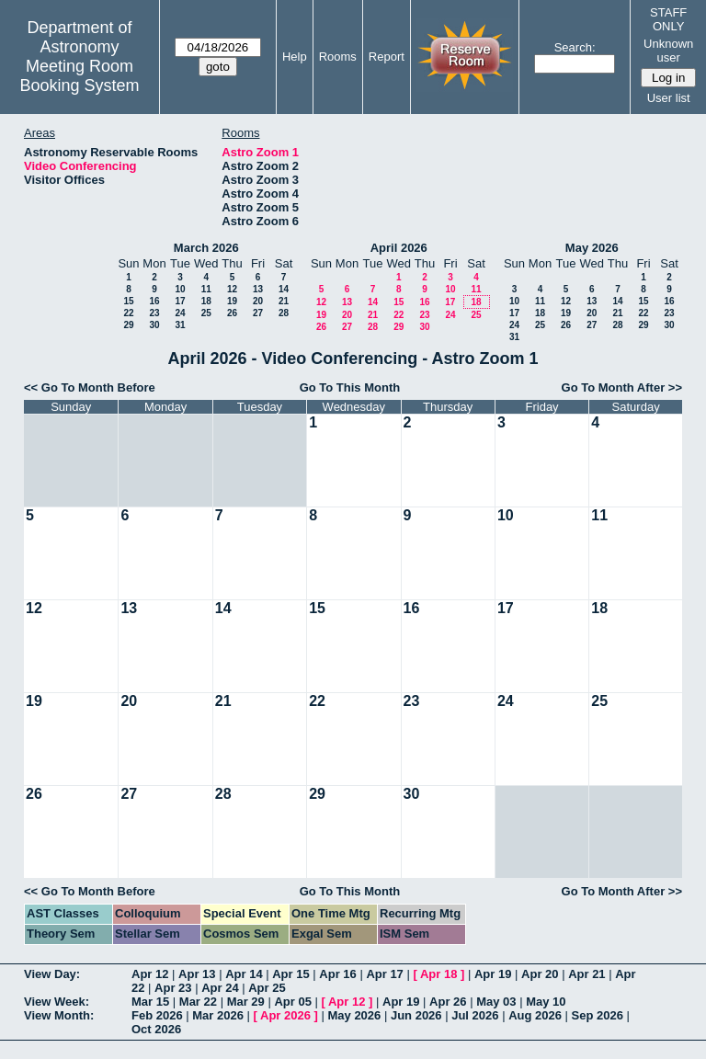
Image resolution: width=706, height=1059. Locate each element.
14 (284, 289)
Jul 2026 (474, 1015)
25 (206, 313)
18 (206, 301)
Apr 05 (292, 1001)
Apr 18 (438, 974)
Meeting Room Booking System (79, 76)
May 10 (545, 1001)
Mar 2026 (218, 1015)
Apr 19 (492, 974)
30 (154, 325)
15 (128, 301)
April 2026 (398, 248)
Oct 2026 (156, 1029)
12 (232, 289)
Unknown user (668, 50)
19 (232, 301)
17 (180, 301)
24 (180, 313)
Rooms (338, 56)
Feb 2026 (157, 1015)
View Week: (56, 1001)
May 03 (496, 1001)
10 (180, 289)
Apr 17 (384, 974)
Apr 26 (447, 1001)
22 (128, 313)
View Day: (52, 974)
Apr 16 (337, 974)
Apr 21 (586, 974)
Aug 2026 (535, 1015)
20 (258, 301)
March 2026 (206, 248)
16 (154, 301)
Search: (575, 47)
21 (284, 301)
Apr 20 (539, 974)
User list (668, 98)
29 (128, 325)
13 (258, 289)
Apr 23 (172, 988)
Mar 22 (198, 1001)
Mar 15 (150, 1001)
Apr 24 (219, 988)
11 (206, 289)
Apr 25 (266, 988)
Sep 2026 (597, 1015)
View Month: (59, 1015)
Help (294, 56)
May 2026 (592, 248)
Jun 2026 (416, 1015)
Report (386, 56)
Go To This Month (350, 387)
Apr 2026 (285, 1015)
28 (284, 313)
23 (154, 313)
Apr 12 (149, 974)
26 (232, 313)
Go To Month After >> (622, 387)
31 (180, 325)
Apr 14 (243, 974)
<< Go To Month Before (89, 387)
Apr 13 (196, 974)
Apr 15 (290, 974)
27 (258, 313)
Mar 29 (246, 1001)
